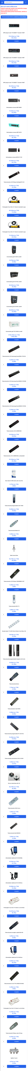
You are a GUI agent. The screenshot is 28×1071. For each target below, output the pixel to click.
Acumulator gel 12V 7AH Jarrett (14, 281)
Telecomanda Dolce (14, 683)
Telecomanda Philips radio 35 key (14, 1033)
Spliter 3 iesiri (14, 1058)
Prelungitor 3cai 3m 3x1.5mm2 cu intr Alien (14, 1008)
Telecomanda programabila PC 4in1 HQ (14, 733)
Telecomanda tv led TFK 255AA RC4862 (14, 983)
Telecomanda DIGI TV (14, 606)
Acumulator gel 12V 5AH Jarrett (14, 306)
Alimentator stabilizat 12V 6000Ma (14, 858)
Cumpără (16, 41)
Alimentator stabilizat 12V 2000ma (14, 882)
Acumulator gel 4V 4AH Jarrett (14, 256)
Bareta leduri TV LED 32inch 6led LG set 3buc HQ (14, 631)
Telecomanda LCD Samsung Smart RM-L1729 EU (14, 356)
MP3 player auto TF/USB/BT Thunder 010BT (14, 82)
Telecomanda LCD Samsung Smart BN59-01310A (14, 406)
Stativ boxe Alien (14, 555)
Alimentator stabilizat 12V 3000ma (14, 957)
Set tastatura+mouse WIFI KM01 (14, 107)
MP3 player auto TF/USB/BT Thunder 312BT (14, 32)
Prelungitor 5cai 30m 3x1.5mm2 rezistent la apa (14, 207)
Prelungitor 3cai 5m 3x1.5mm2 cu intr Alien (14, 907)
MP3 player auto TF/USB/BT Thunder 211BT (14, 57)
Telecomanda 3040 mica (14, 808)
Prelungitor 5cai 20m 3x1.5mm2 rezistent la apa (14, 231)
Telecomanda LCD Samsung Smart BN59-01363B (14, 381)
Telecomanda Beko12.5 (14, 530)
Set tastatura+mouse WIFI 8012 (14, 132)
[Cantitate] (4, 41)
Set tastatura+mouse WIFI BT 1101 (14, 157)
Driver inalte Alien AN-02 (14, 783)
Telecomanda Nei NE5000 (14, 833)
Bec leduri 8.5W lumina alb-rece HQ (14, 480)
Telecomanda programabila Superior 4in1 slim (14, 659)
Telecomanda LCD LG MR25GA (14, 431)
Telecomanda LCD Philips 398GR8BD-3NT (14, 581)
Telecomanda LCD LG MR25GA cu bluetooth (14, 455)
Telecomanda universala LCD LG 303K (14, 758)
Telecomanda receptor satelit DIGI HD (14, 932)
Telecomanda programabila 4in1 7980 (14, 505)
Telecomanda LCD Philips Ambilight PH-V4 (14, 182)
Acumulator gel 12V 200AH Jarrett (14, 331)
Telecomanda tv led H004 (14, 708)
